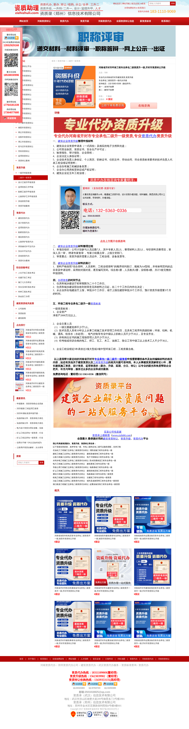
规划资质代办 (24, 237)
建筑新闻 (22, 318)
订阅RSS (109, 659)
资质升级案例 (24, 206)
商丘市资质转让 (24, 132)
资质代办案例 (24, 261)
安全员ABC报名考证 (26, 287)
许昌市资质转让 (24, 113)
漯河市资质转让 (24, 118)
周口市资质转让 (24, 142)
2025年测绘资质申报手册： (28, 413)
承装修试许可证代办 (26, 246)
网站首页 (117, 4)
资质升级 (84, 21)
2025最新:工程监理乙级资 (27, 408)
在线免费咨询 (58, 659)
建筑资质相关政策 (25, 303)
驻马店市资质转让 (25, 146)
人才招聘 (84, 659)
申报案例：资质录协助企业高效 (30, 404)
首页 (53, 61)
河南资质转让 (44, 21)
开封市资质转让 (24, 76)
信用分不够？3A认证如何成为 (29, 443)
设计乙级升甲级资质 (26, 182)
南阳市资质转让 (24, 128)
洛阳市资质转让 (24, 80)
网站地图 (72, 659)
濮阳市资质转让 (24, 109)
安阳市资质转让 (24, 90)
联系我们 (165, 21)
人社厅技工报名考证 (26, 273)
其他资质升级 (24, 201)
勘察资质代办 (24, 232)
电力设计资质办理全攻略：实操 (30, 428)
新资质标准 (145, 21)
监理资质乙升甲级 (25, 187)
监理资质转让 (24, 156)
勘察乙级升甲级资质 (26, 192)
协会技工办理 (24, 296)
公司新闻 (22, 309)
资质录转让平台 (24, 66)
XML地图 (121, 659)
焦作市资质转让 (24, 99)
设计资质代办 (24, 223)
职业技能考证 (23, 267)
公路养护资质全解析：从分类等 (30, 447)
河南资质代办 (104, 21)
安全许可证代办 (24, 251)
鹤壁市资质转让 (24, 95)
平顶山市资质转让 (25, 85)
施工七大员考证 (24, 282)
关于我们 (32, 659)
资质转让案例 (24, 161)
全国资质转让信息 (125, 21)
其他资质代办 (24, 256)
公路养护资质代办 (25, 242)
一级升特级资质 (24, 173)
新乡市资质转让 (24, 104)
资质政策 (22, 313)
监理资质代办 (24, 227)
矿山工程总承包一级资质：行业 (30, 433)
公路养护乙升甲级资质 (27, 196)
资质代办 (64, 21)
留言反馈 (135, 4)
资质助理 (87, 709)
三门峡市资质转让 (25, 123)
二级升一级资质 (24, 178)
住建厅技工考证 (24, 277)
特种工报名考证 (24, 292)
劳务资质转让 (24, 151)
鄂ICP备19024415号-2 (109, 709)
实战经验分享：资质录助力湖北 (30, 418)
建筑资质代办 (24, 218)
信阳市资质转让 (24, 137)
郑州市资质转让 (24, 71)
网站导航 (126, 4)
